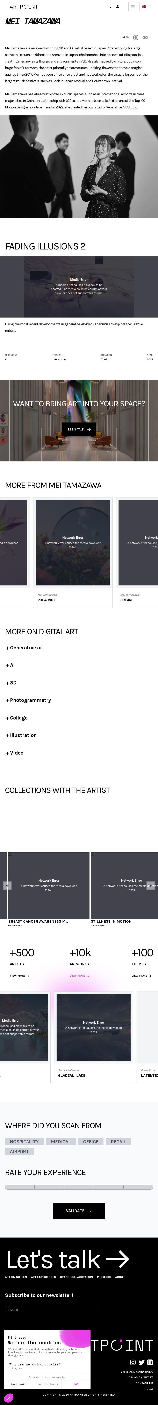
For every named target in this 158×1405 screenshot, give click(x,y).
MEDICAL (61, 1141)
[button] (117, 6)
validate (79, 1211)
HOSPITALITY (24, 1141)
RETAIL (118, 1141)
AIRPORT (19, 1151)
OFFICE (91, 1141)
